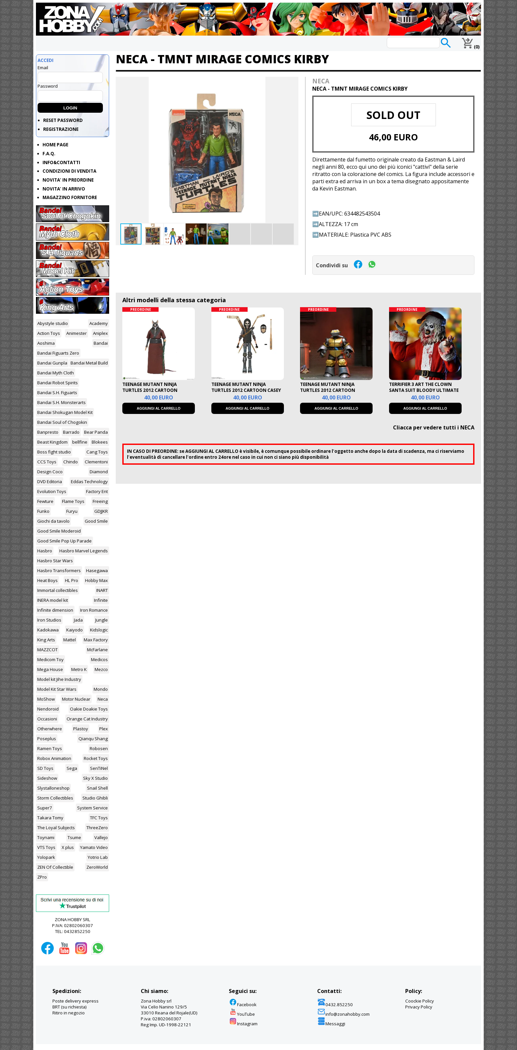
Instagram (243, 1024)
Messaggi (331, 1024)
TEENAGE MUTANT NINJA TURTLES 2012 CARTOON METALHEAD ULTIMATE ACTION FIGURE (334, 393)
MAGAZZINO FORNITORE (70, 197)
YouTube (242, 1014)
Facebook (243, 1004)
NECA (320, 81)
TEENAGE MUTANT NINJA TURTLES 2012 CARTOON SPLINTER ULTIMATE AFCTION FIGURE (155, 393)
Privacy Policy (418, 1007)
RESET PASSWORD (63, 120)
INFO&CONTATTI (61, 162)
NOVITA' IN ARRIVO (64, 189)
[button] (292, 82)
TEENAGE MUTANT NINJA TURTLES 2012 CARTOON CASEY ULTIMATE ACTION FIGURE (246, 390)
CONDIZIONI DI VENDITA (69, 171)
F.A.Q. (49, 154)
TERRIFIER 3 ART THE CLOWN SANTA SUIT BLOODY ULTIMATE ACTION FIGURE (424, 390)
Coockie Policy (419, 1001)
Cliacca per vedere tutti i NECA (433, 427)
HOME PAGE (55, 145)
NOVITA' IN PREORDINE (68, 180)
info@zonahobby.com (343, 1014)
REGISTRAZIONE (60, 129)
